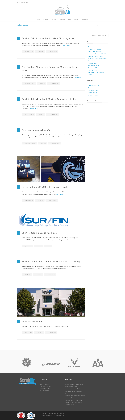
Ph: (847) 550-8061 (45, 389)
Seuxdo (61, 415)
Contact (76, 19)
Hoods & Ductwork (93, 65)
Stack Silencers (92, 70)
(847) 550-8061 (24, 2)
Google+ (102, 2)
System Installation (93, 95)
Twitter (95, 2)
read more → (67, 45)
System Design (92, 93)
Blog (69, 19)
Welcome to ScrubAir (32, 321)
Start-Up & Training (93, 90)
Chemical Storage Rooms (95, 56)
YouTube (106, 2)
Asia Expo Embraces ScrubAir (36, 130)
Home (38, 19)
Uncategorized (53, 51)
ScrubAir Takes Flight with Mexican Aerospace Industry (49, 99)
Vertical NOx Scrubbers (95, 51)
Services (53, 19)
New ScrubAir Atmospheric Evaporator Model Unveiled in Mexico (73, 391)
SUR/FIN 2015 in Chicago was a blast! (40, 233)
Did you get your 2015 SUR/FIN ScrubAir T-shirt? (45, 187)
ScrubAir (90, 25)
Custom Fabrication (93, 85)
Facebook (99, 2)
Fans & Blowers (92, 63)
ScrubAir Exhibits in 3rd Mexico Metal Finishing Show (48, 38)
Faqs (57, 413)
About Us (62, 19)
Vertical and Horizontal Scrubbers (98, 54)
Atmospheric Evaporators (95, 47)
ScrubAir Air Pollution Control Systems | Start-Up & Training (51, 261)
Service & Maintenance (95, 88)
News (49, 246)
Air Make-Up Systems (94, 49)
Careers (45, 413)
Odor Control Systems (94, 68)
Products (45, 19)
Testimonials (84, 19)
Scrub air (41, 51)
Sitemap (62, 413)
